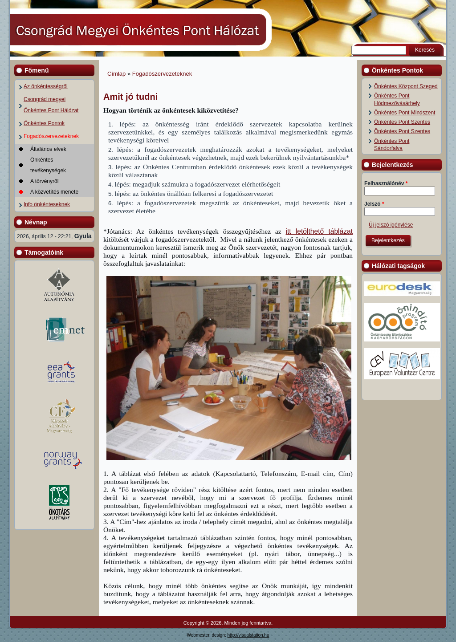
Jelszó (374, 204)
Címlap (116, 73)
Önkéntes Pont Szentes (402, 122)
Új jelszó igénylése (391, 225)
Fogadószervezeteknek (51, 136)
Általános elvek (48, 149)
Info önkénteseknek (47, 204)
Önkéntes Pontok (44, 123)
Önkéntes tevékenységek (48, 165)
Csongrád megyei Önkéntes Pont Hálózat (51, 105)
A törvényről (44, 181)
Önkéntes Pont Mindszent (404, 113)
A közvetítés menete (54, 192)
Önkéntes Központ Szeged (406, 86)
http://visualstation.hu (248, 635)
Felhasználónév (385, 183)
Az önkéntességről (46, 86)
